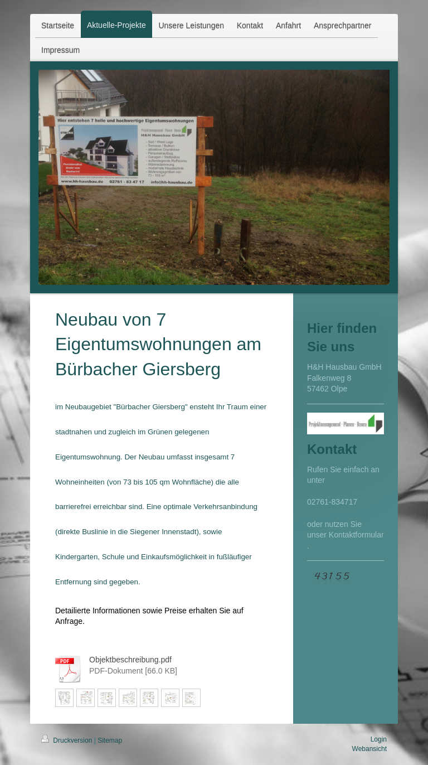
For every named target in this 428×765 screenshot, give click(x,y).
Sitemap (110, 740)
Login (379, 739)
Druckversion (67, 740)
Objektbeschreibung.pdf (130, 659)
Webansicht (369, 749)
